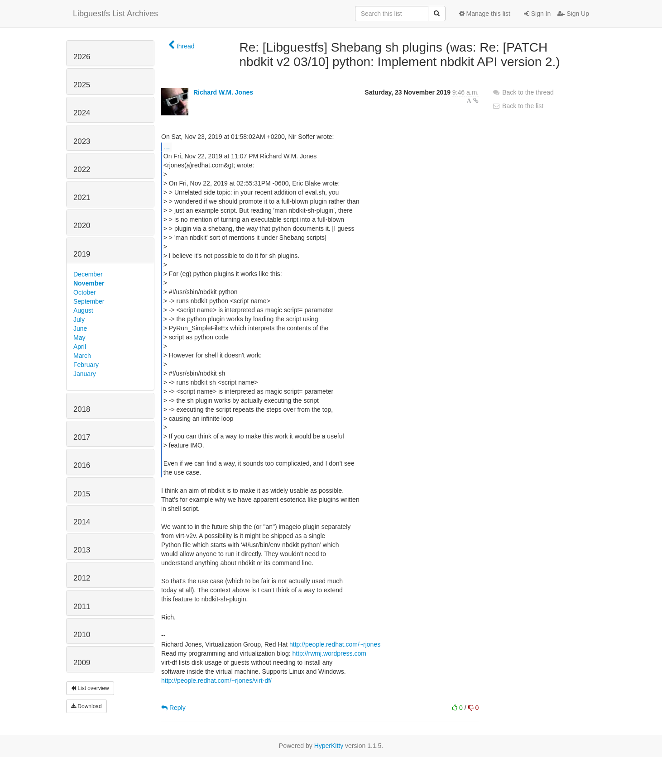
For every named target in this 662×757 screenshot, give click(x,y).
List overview (90, 688)
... (167, 147)
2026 (81, 56)
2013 (81, 550)
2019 (81, 254)
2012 (81, 578)
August (83, 310)
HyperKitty (329, 745)
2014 (81, 522)
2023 (81, 141)
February (86, 364)
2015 (81, 494)
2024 (81, 113)
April (79, 346)
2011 (81, 606)
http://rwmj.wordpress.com (329, 653)
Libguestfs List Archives (115, 13)
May (79, 337)
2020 (81, 225)
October (84, 292)
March (82, 355)
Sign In (537, 13)
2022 (81, 169)
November (88, 283)
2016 (81, 465)
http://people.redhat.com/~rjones (334, 644)
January (84, 373)
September (88, 301)
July (79, 319)
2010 (81, 634)
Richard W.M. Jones (223, 92)
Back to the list (517, 106)
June (80, 328)
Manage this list (484, 13)
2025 (81, 85)
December (88, 274)
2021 (81, 197)
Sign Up (573, 13)
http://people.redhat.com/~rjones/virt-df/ (216, 680)
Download (86, 706)
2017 (81, 437)
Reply (173, 707)
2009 (81, 662)
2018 (81, 409)
